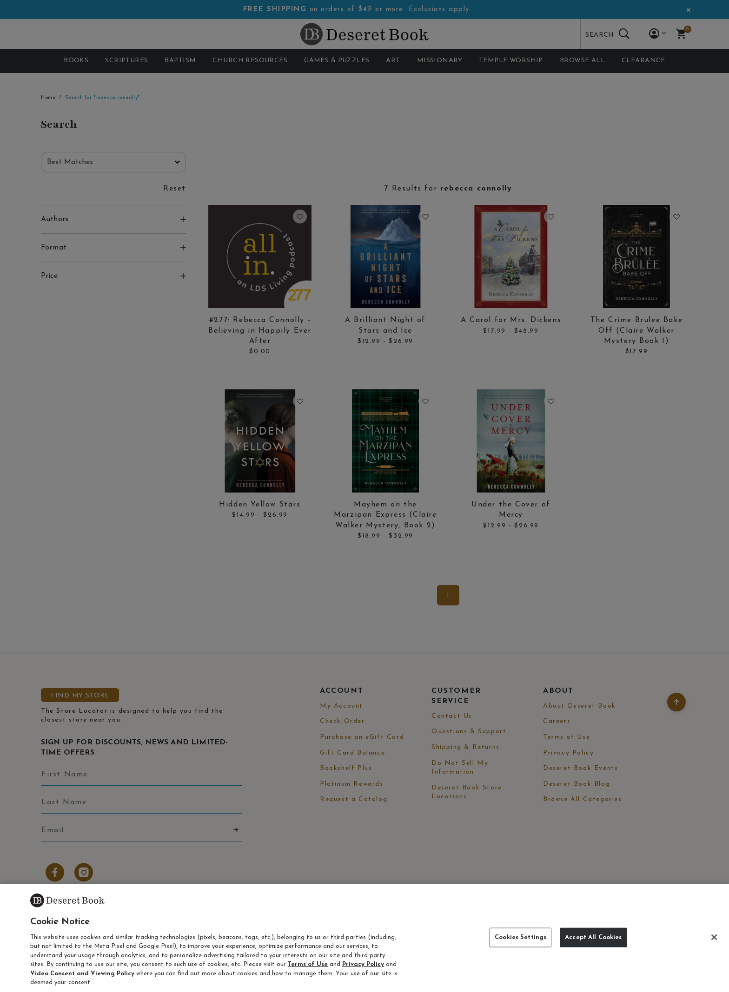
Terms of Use (308, 964)
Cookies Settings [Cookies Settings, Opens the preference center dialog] (520, 937)
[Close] (714, 937)
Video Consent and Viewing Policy (82, 974)
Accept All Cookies (593, 937)
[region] (364, 938)
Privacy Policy (363, 964)
